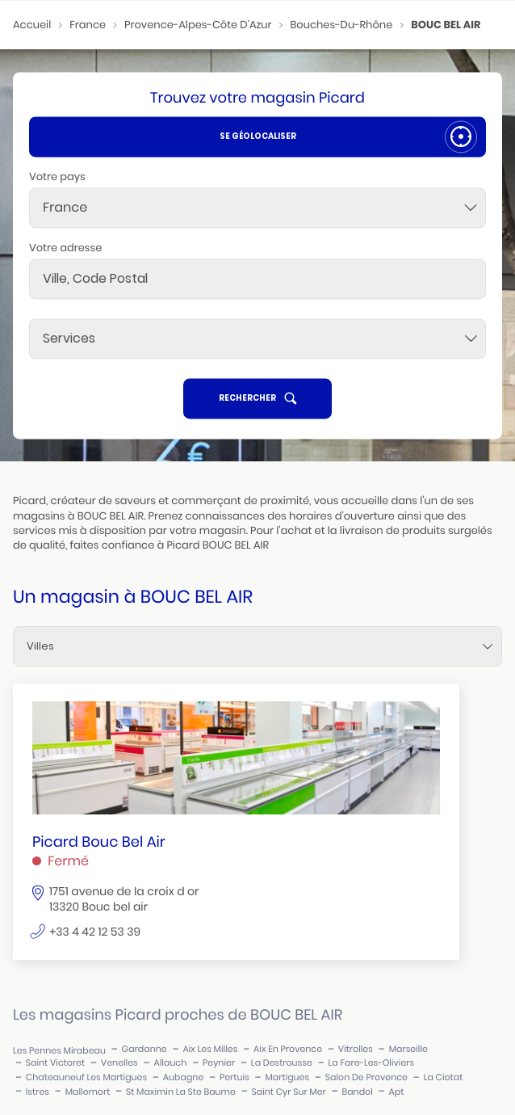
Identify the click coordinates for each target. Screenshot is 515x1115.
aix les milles (209, 1049)
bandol (357, 1092)
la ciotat (443, 1077)
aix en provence (287, 1049)
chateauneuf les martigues (86, 1077)
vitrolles (355, 1049)
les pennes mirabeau (59, 1051)
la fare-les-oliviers (372, 1063)
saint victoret (55, 1063)
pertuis (234, 1077)
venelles (119, 1063)
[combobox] (257, 207)
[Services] (257, 338)
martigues (287, 1077)
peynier (219, 1063)
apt (396, 1092)
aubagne (183, 1077)
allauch (169, 1063)
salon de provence (366, 1077)
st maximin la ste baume (181, 1092)
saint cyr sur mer (288, 1092)
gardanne (144, 1049)
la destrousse (281, 1063)
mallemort (88, 1092)
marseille (408, 1049)
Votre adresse (65, 247)
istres (37, 1092)
